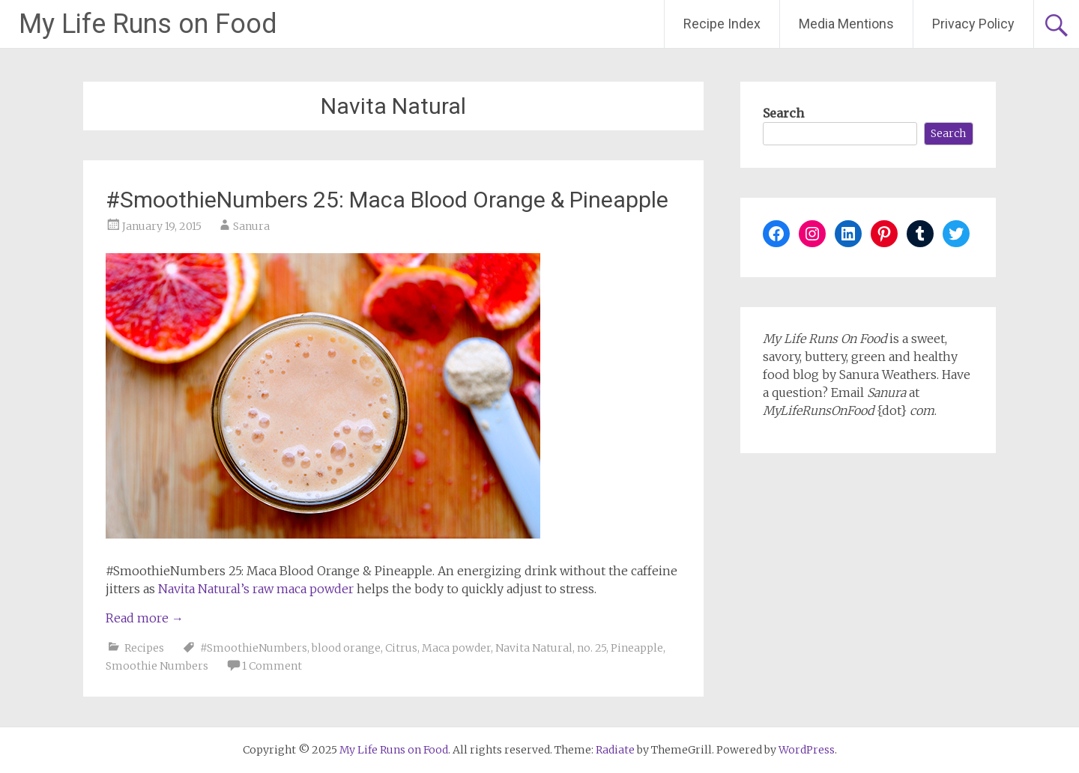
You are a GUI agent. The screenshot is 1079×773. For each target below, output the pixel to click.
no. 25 (591, 648)
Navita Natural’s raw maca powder (256, 588)
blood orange (346, 648)
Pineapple (637, 648)
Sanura (251, 226)
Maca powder (456, 648)
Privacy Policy (973, 23)
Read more (145, 617)
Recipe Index (722, 23)
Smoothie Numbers (157, 666)
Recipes (144, 648)
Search (783, 113)
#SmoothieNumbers (253, 648)
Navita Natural (533, 648)
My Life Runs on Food (148, 24)
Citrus (401, 648)
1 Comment (272, 666)
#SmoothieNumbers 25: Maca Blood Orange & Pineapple (387, 200)
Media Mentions (846, 23)
